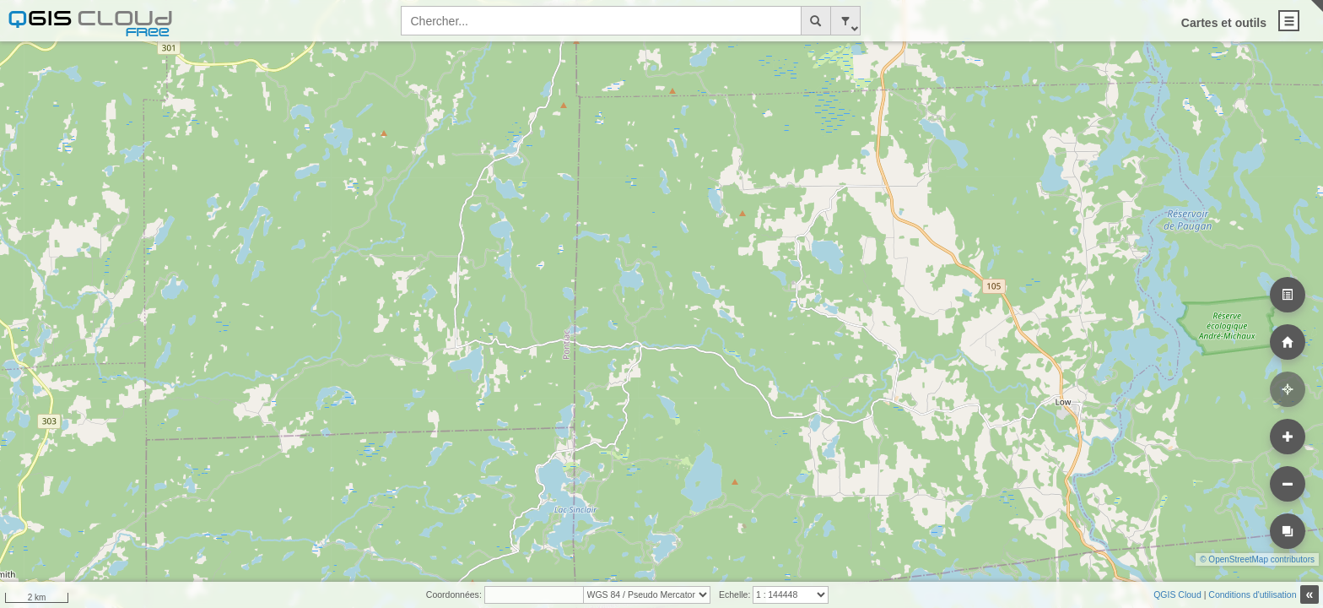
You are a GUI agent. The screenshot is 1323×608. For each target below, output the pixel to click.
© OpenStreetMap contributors (1257, 559)
